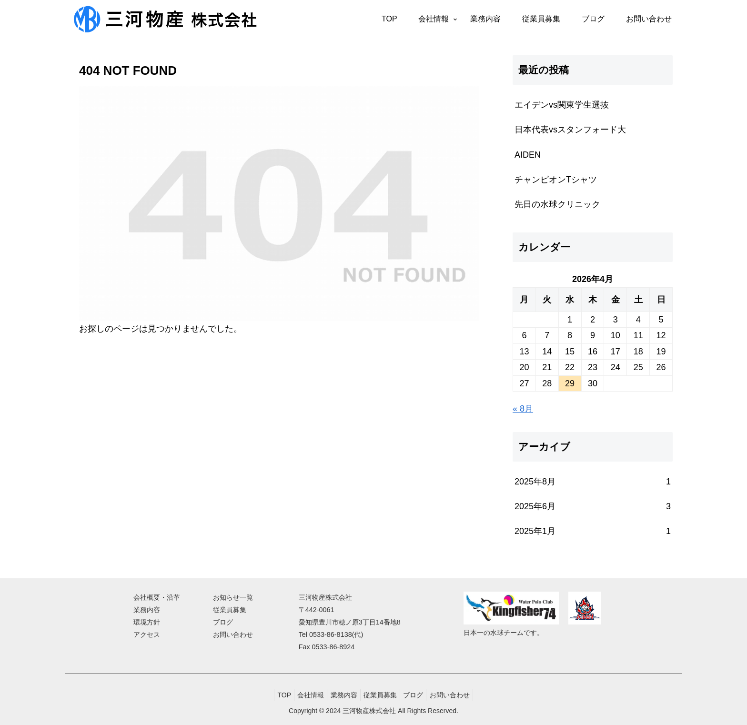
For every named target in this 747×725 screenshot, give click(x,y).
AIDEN (528, 155)
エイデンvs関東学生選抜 (562, 105)
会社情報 (305, 695)
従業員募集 (229, 610)
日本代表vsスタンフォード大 (570, 129)
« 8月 (523, 408)
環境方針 (146, 622)
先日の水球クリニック (557, 204)
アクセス (146, 634)
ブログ (223, 622)
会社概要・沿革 (156, 597)
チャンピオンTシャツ (556, 179)
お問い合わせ (233, 634)
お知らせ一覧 (233, 597)
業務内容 (146, 610)
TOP (275, 695)
